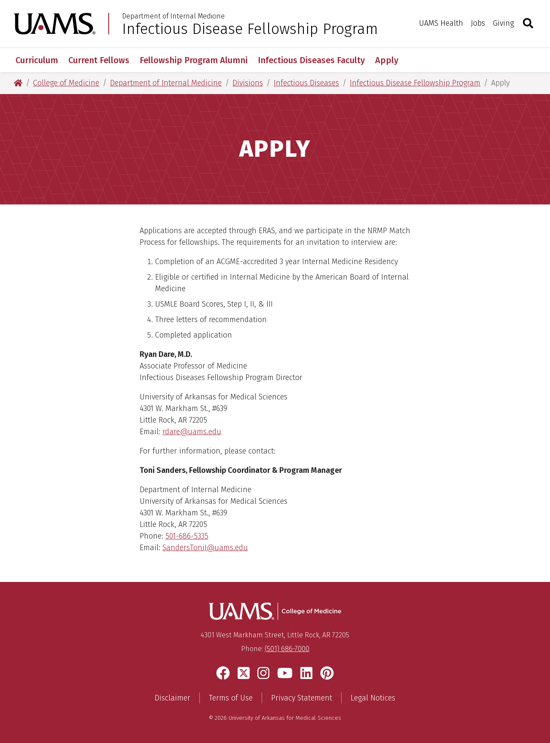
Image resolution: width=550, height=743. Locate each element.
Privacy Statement (301, 698)
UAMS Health (441, 23)
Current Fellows (98, 60)
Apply (386, 60)
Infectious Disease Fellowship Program (250, 29)
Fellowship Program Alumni (194, 60)
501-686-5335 (186, 536)
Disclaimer (172, 698)
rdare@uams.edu (191, 431)
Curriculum (36, 60)
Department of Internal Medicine (173, 16)
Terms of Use (231, 698)
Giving (503, 23)
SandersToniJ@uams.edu (205, 547)
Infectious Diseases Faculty (311, 60)
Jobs (478, 23)
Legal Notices (373, 698)
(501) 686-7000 (287, 649)
